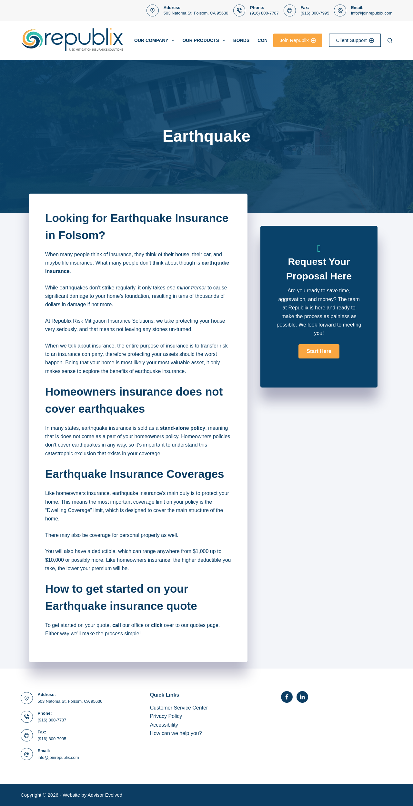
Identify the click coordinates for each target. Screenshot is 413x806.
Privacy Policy (166, 716)
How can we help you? (176, 733)
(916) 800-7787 (264, 13)
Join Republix (298, 40)
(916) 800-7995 (315, 13)
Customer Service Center (179, 707)
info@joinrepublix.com (371, 13)
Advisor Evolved (105, 795)
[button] (318, 351)
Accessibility (164, 725)
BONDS (241, 40)
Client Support (355, 40)
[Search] (390, 40)
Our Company (155, 40)
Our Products (204, 40)
